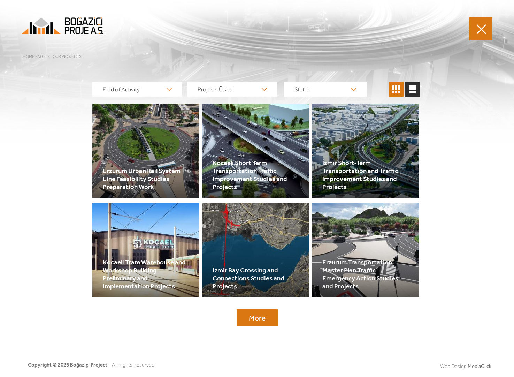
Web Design (453, 366)
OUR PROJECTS (281, 28)
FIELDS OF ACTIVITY (228, 28)
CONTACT (407, 28)
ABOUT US (321, 28)
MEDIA (378, 28)
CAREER (352, 28)
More (257, 318)
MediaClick (479, 366)
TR (441, 28)
